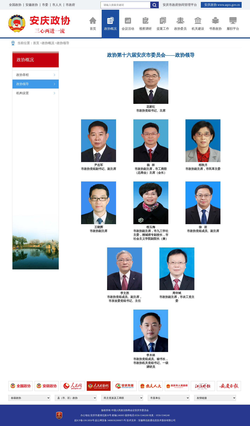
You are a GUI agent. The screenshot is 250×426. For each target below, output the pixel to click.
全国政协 (15, 4)
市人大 (57, 4)
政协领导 (22, 84)
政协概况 (110, 23)
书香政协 (215, 23)
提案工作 (163, 23)
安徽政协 (31, 4)
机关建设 (198, 23)
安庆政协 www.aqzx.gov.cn (222, 4)
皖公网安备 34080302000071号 (110, 420)
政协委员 (180, 23)
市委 (45, 4)
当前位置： (25, 43)
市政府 (70, 4)
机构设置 (22, 93)
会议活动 (128, 23)
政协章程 (22, 74)
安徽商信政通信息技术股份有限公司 (157, 420)
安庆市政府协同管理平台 (180, 4)
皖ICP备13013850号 (84, 420)
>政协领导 (62, 43)
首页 (93, 23)
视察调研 (145, 23)
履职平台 (233, 23)
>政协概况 (47, 43)
